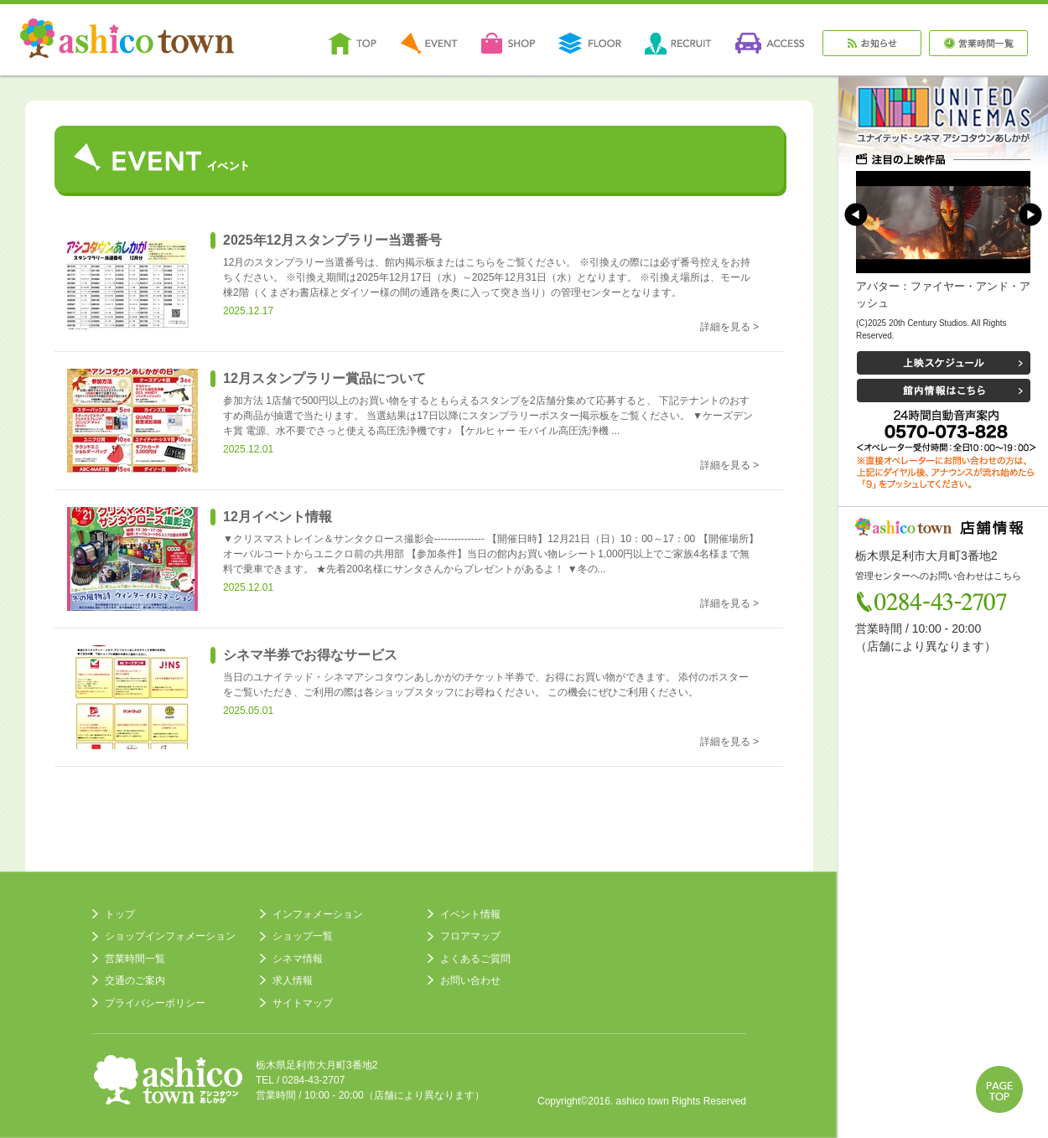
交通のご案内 (135, 980)
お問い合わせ (470, 980)
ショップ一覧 (302, 936)
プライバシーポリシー (155, 1003)
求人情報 (292, 980)
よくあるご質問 (475, 959)
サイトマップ (302, 1003)
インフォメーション (317, 914)
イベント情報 (470, 914)
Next (1030, 214)
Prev (856, 214)
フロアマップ (470, 936)
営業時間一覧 (135, 959)
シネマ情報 (297, 959)
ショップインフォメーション (170, 936)
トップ (120, 914)
